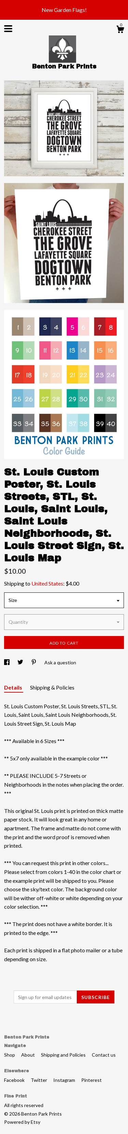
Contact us (104, 1055)
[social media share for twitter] (20, 662)
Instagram (64, 1080)
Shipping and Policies (64, 1055)
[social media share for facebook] (7, 662)
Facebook (15, 1080)
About (28, 1055)
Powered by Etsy (22, 1122)
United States (47, 583)
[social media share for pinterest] (34, 662)
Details (13, 687)
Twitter (39, 1080)
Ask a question (60, 662)
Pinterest (91, 1080)
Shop (10, 1055)
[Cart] (120, 30)
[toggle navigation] (8, 28)
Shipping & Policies (52, 687)
